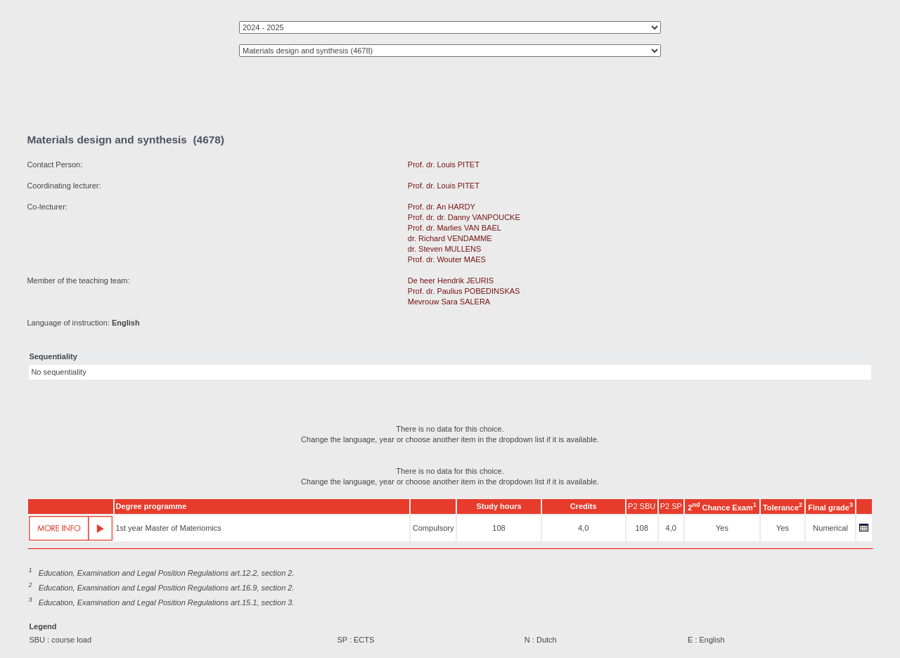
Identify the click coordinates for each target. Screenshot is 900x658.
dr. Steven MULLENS (445, 249)
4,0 (583, 528)
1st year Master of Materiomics (168, 528)
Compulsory (433, 528)
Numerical (830, 528)
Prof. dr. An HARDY (441, 206)
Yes (722, 528)
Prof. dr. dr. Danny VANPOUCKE (464, 217)
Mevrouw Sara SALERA (449, 301)
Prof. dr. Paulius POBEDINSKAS (464, 291)
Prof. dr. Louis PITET (444, 164)
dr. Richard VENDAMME (450, 238)
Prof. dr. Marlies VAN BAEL (454, 228)
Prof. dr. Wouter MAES (447, 259)
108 (498, 528)
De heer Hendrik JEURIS (451, 280)
